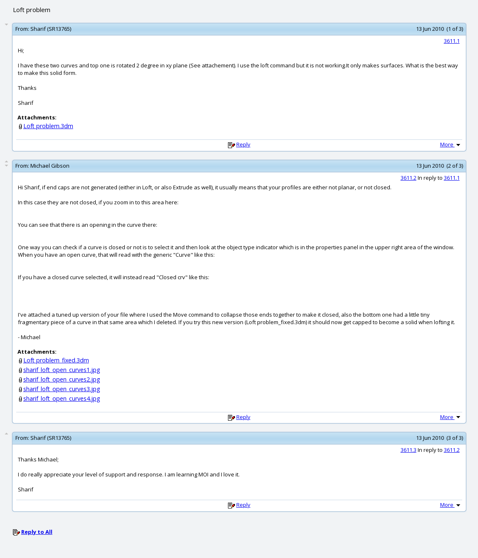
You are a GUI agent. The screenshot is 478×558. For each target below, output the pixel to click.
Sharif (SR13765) (50, 28)
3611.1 (452, 41)
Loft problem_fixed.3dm (56, 360)
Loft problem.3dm (48, 126)
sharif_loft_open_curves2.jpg (61, 379)
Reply (243, 144)
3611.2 (408, 177)
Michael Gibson (49, 165)
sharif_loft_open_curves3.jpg (61, 389)
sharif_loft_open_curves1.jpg (61, 370)
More (451, 144)
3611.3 (408, 450)
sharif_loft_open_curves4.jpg (61, 398)
